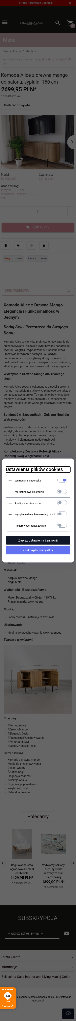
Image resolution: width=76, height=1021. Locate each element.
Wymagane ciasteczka (28, 480)
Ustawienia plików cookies (34, 469)
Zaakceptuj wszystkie (38, 550)
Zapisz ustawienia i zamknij (38, 540)
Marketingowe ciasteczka (30, 491)
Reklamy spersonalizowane (31, 525)
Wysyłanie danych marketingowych (35, 514)
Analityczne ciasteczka (28, 503)
